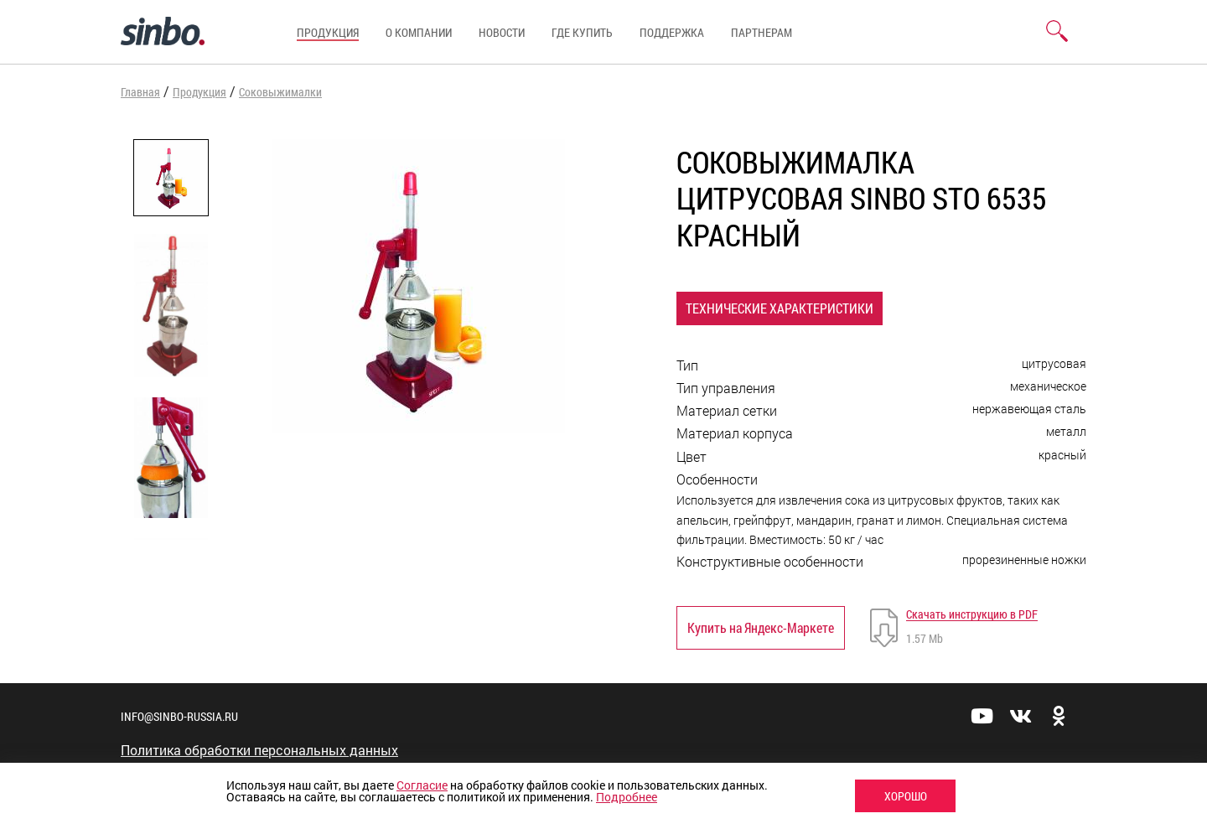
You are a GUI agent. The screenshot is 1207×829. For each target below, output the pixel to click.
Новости (502, 32)
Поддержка (672, 32)
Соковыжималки (280, 92)
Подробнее (626, 797)
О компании (419, 32)
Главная (140, 92)
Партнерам (761, 32)
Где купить (582, 32)
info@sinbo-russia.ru (179, 716)
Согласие (422, 785)
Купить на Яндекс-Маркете (760, 627)
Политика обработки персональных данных (259, 750)
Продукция (328, 32)
